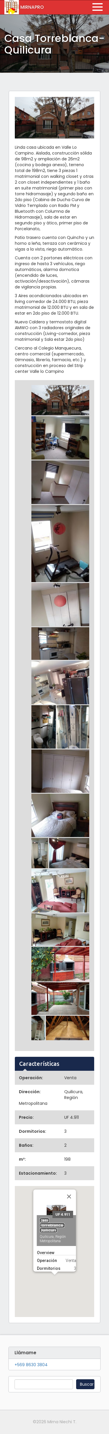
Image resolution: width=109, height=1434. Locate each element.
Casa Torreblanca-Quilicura (52, 1191)
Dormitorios (48, 1234)
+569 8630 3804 (31, 1365)
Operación (47, 1226)
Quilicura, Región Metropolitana (53, 1205)
